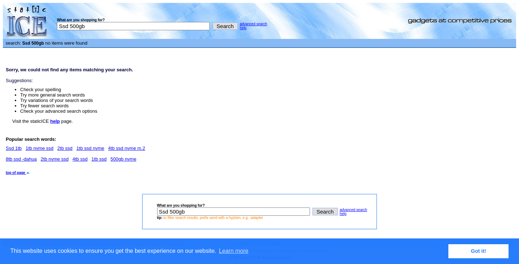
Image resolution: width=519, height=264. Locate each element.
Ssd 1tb (14, 148)
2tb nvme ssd (54, 159)
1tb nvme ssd (39, 148)
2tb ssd (64, 148)
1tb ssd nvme (90, 148)
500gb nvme (124, 159)
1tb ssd (99, 159)
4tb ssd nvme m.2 (126, 148)
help (243, 28)
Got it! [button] (478, 251)
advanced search (253, 24)
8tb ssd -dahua (21, 159)
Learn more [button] (233, 251)
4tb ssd (80, 159)
